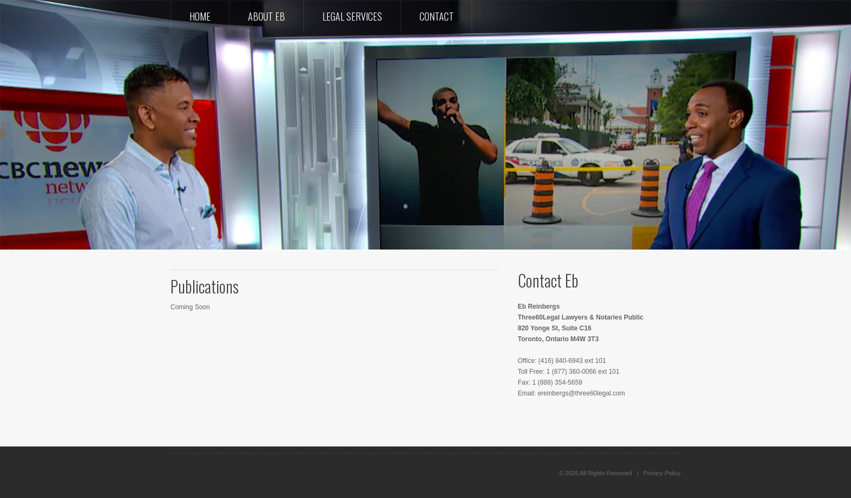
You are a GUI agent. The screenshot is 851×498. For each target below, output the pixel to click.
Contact (437, 16)
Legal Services (352, 16)
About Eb (266, 16)
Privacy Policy (662, 473)
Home (200, 16)
